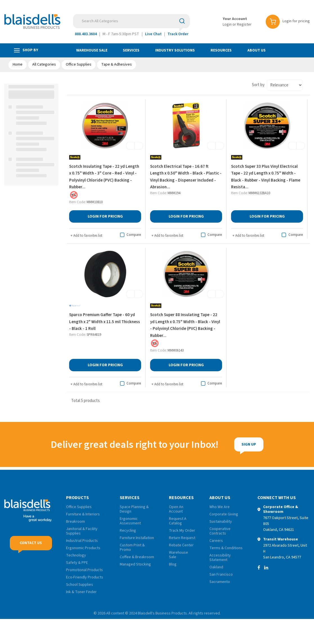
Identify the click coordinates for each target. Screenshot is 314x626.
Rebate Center (181, 545)
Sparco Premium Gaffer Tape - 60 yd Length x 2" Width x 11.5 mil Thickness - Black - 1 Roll (104, 322)
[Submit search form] (182, 21)
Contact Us (30, 546)
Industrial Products (82, 541)
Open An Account (176, 509)
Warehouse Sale (91, 50)
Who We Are (219, 507)
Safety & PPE (77, 562)
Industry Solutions (175, 50)
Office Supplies (78, 64)
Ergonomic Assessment (130, 521)
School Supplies (79, 584)
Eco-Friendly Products (84, 577)
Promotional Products (84, 570)
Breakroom (75, 521)
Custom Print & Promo (132, 547)
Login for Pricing (105, 216)
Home (17, 64)
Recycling (128, 530)
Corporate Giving (223, 514)
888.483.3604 (86, 34)
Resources (221, 50)
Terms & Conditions (226, 548)
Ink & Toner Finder (81, 592)
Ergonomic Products (83, 548)
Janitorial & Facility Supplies (82, 531)
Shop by (26, 50)
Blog (173, 564)
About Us (256, 50)
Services (131, 50)
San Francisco (221, 574)
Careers (216, 541)
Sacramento (219, 582)
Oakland (216, 567)
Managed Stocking (135, 564)
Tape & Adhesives (116, 64)
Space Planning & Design (134, 509)
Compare (129, 235)
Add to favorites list (86, 235)
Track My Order (182, 530)
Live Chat (153, 34)
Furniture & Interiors (83, 514)
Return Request (182, 538)
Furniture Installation (137, 538)
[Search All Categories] (131, 21)
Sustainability (220, 521)
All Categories (44, 64)
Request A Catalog (177, 521)
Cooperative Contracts (220, 531)
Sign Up (229, 444)
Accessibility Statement (220, 558)
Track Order (178, 34)
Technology (76, 555)
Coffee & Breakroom (137, 557)
